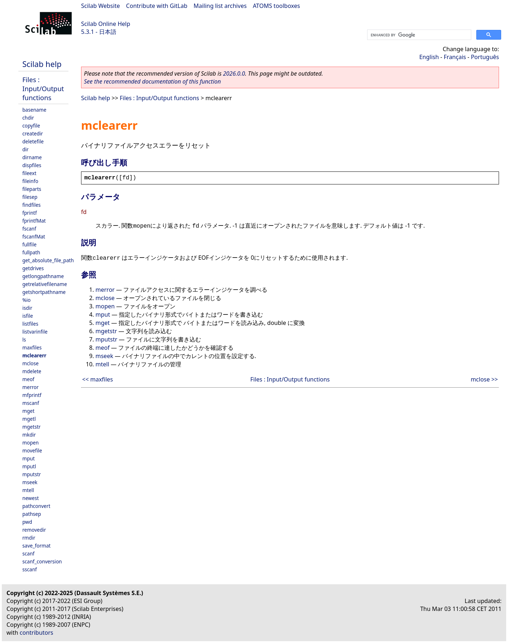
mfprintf (31, 395)
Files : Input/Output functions (43, 88)
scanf (28, 553)
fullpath (31, 252)
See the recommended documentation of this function (152, 81)
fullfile (29, 244)
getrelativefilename (44, 284)
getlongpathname (43, 276)
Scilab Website (100, 6)
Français (455, 57)
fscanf (29, 228)
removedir (34, 529)
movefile (32, 450)
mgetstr (31, 426)
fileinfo (30, 181)
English (429, 57)
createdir (32, 133)
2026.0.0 (234, 73)
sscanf (29, 569)
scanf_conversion (42, 561)
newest (30, 498)
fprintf (29, 212)
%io (26, 299)
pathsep (31, 513)
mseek (29, 482)
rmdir (28, 537)
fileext (29, 173)
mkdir (29, 434)
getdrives (33, 268)
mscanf (30, 402)
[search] (418, 35)
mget (28, 410)
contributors (36, 633)
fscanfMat (33, 236)
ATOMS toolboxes (276, 6)
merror (30, 387)
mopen (30, 442)
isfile (27, 315)
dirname (32, 157)
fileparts (31, 189)
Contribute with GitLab (156, 6)
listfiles (30, 323)
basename (34, 109)
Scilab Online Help (105, 24)
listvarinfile (35, 331)
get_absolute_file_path (48, 260)
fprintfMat (34, 220)
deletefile (33, 141)
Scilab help (42, 64)
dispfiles (31, 165)
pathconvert (36, 506)
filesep (29, 196)
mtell (28, 490)
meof (28, 379)
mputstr (31, 474)
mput (28, 458)
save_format (36, 545)
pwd (27, 521)
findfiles (31, 204)
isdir (27, 307)
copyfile (31, 125)
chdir (28, 117)
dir (25, 149)
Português (485, 57)
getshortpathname (44, 292)
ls (24, 339)
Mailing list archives (219, 6)
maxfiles (31, 347)
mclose (30, 363)
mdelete (31, 371)
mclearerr (34, 355)
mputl (29, 466)
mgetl (29, 418)
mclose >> (484, 379)
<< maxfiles (97, 379)
